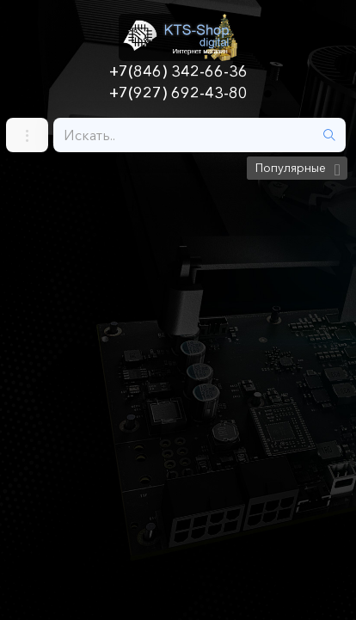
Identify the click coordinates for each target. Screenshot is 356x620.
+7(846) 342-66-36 (178, 71)
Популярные (290, 167)
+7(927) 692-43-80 (178, 92)
